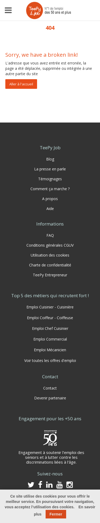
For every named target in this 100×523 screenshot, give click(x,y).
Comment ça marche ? (50, 188)
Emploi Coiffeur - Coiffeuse (50, 317)
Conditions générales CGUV (50, 245)
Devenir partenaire (50, 397)
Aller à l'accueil (21, 84)
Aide (50, 208)
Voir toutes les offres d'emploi (50, 360)
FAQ (50, 235)
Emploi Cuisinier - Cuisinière (50, 307)
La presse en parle (50, 168)
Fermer (56, 514)
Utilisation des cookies (50, 255)
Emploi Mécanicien (50, 349)
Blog (50, 159)
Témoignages (50, 178)
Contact (50, 388)
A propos (50, 198)
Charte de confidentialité (50, 265)
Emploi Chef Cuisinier (50, 328)
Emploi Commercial (50, 339)
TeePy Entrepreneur (50, 274)
